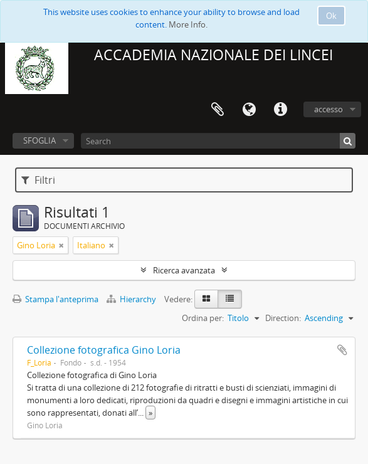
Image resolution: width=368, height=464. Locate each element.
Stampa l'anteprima (55, 299)
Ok (331, 15)
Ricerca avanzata (184, 270)
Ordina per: (203, 318)
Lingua (249, 109)
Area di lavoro (217, 109)
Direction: (283, 318)
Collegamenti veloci (280, 109)
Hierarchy (132, 299)
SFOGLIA (39, 140)
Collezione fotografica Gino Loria (104, 350)
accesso (328, 109)
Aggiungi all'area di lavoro (342, 350)
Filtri (38, 180)
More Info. (188, 24)
